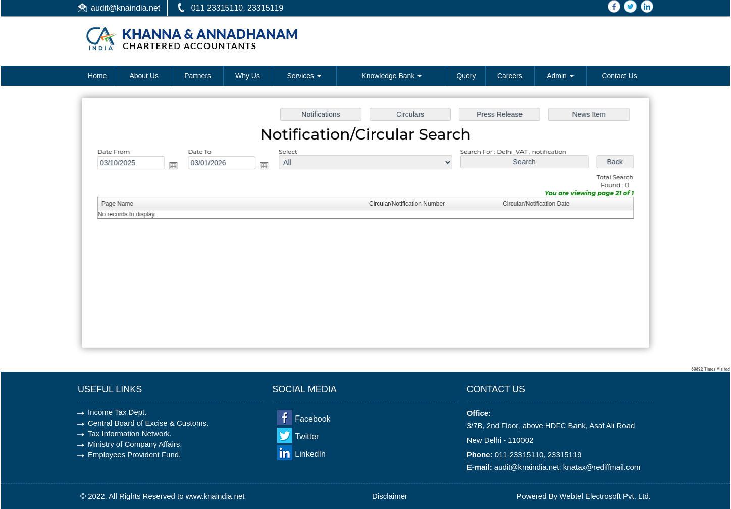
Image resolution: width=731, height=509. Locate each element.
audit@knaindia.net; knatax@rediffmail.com (567, 466)
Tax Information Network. (130, 433)
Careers (510, 76)
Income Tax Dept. (117, 412)
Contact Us (619, 76)
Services (304, 76)
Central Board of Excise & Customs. (148, 423)
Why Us (247, 76)
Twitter (307, 436)
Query (466, 76)
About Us (144, 76)
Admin (560, 76)
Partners (197, 76)
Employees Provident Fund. (134, 454)
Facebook (312, 418)
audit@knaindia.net (125, 8)
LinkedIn (310, 454)
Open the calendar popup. (178, 166)
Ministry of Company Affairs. (135, 444)
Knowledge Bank (391, 76)
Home (97, 76)
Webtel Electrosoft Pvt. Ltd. (605, 496)
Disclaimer (389, 496)
